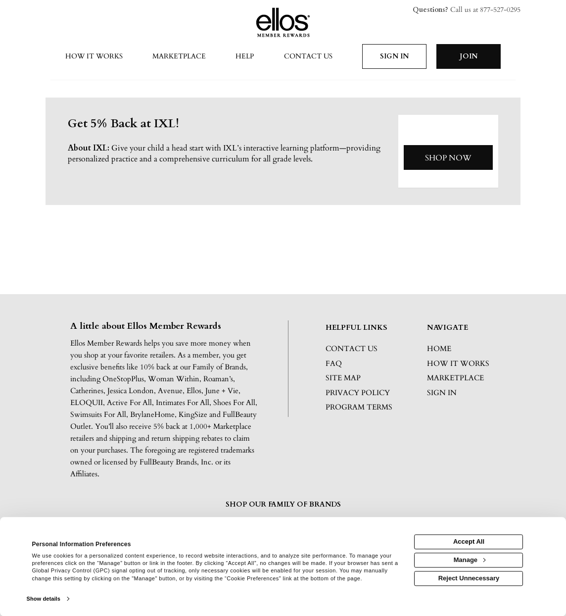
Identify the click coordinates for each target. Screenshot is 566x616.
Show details (43, 599)
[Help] (245, 57)
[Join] (468, 56)
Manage (469, 560)
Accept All (468, 542)
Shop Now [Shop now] (448, 158)
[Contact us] (308, 57)
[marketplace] (179, 57)
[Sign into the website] (394, 56)
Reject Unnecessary (469, 578)
